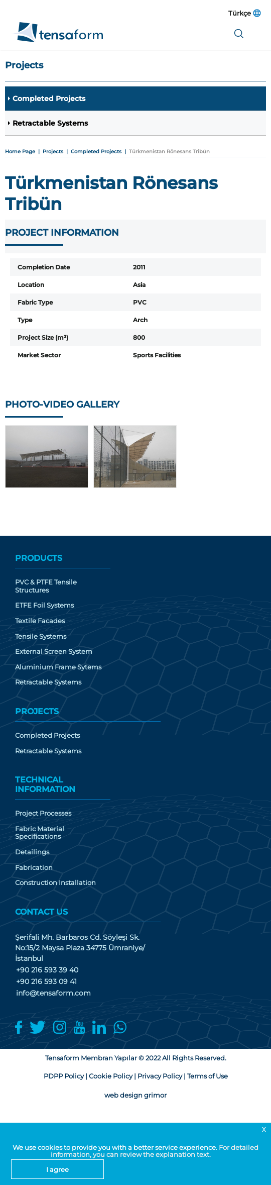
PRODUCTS (38, 558)
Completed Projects (49, 98)
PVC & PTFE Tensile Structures (46, 586)
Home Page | (24, 151)
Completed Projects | (100, 151)
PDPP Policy (64, 1076)
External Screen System (53, 651)
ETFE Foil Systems (44, 605)
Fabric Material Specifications (39, 833)
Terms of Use (207, 1076)
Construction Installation (55, 882)
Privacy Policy (160, 1076)
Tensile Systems (40, 636)
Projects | (57, 151)
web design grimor (135, 1095)
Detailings (32, 852)
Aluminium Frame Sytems (58, 667)
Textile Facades (40, 621)
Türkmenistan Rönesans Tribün (169, 151)
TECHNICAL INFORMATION (45, 784)
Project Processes (43, 813)
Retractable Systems (50, 123)
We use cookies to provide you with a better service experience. (116, 1147)
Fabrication (34, 867)
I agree (57, 1169)
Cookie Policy (110, 1076)
